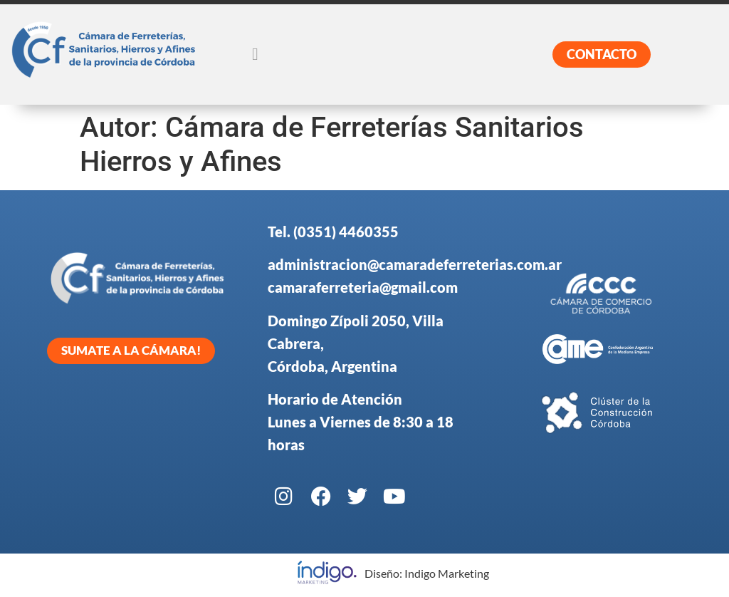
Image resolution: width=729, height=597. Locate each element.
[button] (255, 54)
